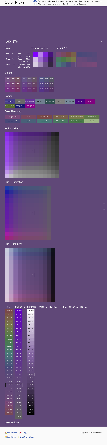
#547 (46, 84)
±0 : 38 (31, 374)
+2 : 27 (19, 381)
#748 (8, 84)
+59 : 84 (18, 325)
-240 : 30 (9, 318)
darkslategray (50, 101)
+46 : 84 (30, 325)
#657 (29, 79)
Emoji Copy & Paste (25, 437)
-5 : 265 (9, 378)
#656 (34, 79)
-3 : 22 (19, 395)
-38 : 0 (31, 413)
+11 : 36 (18, 370)
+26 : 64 (30, 342)
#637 (29, 89)
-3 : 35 (31, 381)
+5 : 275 (9, 392)
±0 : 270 (9, 385)
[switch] (35, 1)
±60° (28, 117)
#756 (18, 79)
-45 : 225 (9, 363)
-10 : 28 (30, 388)
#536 (51, 89)
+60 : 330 (9, 409)
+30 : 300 (9, 402)
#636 (34, 89)
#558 (41, 79)
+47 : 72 (18, 335)
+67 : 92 (18, 318)
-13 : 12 (18, 406)
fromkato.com (11, 433)
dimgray (19, 101)
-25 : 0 (19, 416)
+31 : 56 (18, 349)
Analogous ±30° (12, 117)
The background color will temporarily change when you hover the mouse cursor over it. (70, 1)
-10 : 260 (9, 374)
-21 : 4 (19, 413)
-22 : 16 (30, 399)
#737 (13, 89)
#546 (51, 84)
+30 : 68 (30, 339)
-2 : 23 (19, 392)
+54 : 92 (30, 318)
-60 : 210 (9, 360)
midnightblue (20, 106)
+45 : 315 (9, 406)
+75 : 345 (9, 413)
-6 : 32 (31, 385)
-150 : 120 (9, 339)
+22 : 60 (30, 346)
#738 (8, 89)
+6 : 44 (31, 363)
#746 (18, 84)
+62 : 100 (31, 311)
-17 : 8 (19, 409)
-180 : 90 (9, 332)
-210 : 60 (9, 325)
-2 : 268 (9, 381)
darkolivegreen (9, 106)
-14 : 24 (30, 392)
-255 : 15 (9, 314)
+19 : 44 (18, 363)
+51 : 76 (18, 332)
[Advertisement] (54, 22)
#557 (46, 79)
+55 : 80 (18, 328)
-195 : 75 (9, 328)
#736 (18, 89)
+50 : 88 (30, 321)
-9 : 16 (19, 402)
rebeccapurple (29, 101)
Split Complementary (76, 117)
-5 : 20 (19, 399)
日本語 (23, 433)
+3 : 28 (19, 378)
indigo (80, 101)
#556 (51, 79)
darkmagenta (30, 106)
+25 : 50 (18, 356)
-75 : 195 (9, 356)
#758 (8, 79)
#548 (41, 84)
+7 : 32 (19, 374)
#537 (46, 89)
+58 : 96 (30, 314)
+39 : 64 (18, 342)
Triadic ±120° (60, 117)
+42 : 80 (30, 328)
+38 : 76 (30, 332)
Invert (92, 121)
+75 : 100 (19, 311)
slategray (40, 101)
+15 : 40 (18, 367)
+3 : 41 (31, 367)
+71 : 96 (18, 314)
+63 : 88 (18, 321)
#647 (29, 84)
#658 (24, 79)
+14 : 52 (30, 353)
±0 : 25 (19, 385)
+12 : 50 (30, 356)
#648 (24, 84)
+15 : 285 (9, 399)
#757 (13, 79)
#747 (13, 84)
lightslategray (70, 101)
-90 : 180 (9, 353)
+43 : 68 (18, 339)
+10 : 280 (9, 395)
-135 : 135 (9, 342)
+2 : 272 (9, 388)
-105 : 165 (9, 349)
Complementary (92, 117)
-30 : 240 (9, 367)
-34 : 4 (31, 409)
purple (90, 101)
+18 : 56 (30, 349)
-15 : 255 (9, 370)
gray (59, 101)
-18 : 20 (30, 395)
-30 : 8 (31, 406)
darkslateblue (9, 101)
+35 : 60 (18, 346)
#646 (34, 84)
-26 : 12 (30, 402)
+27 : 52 (18, 353)
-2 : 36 (31, 378)
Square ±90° (44, 117)
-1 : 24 (19, 388)
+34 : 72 (30, 335)
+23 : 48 (18, 360)
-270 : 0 (9, 311)
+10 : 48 (30, 360)
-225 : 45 (9, 321)
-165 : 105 (9, 335)
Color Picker (10, 437)
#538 (41, 89)
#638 (24, 89)
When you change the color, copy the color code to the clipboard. (62, 4)
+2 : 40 (31, 370)
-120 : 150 (9, 346)
